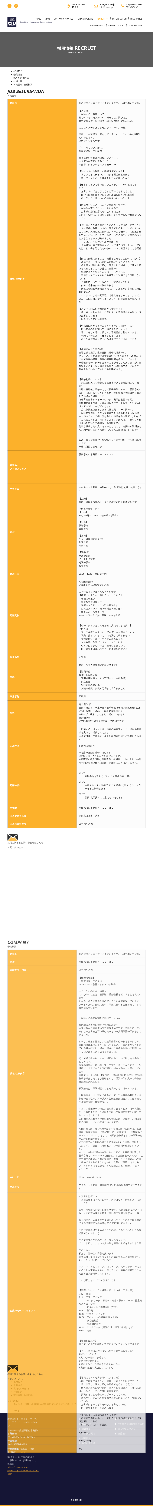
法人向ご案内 (88, 1389)
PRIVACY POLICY (116, 25)
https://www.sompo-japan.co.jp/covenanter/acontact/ (23, 1426)
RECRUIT (101, 18)
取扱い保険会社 (125, 1374)
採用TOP (17, 71)
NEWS (47, 18)
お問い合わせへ (15, 859)
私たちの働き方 (21, 78)
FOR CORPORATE (85, 18)
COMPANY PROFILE (63, 18)
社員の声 (17, 81)
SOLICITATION (135, 25)
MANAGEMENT (97, 25)
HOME (38, 18)
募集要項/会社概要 (23, 84)
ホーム (85, 1374)
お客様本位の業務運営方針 (130, 1379)
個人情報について (126, 1384)
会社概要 (86, 1384)
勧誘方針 (121, 1389)
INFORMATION (119, 18)
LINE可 (22, 1407)
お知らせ (86, 1379)
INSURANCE (136, 18)
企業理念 (17, 74)
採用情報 (86, 1393)
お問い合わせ (88, 1398)
